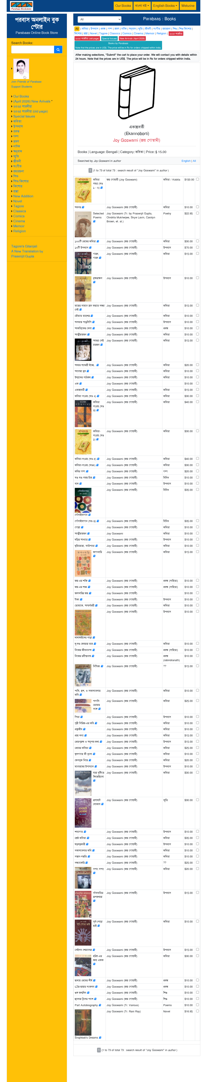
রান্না (16, 191)
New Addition (23, 196)
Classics (19, 211)
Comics (19, 216)
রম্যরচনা (18, 171)
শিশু (15, 176)
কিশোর (17, 186)
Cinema (19, 221)
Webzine (188, 6)
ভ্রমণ (16, 141)
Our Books (123, 6)
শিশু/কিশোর (21, 181)
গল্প (16, 136)
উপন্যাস (18, 126)
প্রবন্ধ (16, 131)
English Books (164, 6)
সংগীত (17, 166)
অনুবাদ (17, 151)
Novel (17, 201)
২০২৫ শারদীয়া (22, 106)
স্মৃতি (16, 156)
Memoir (18, 226)
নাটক (16, 146)
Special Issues (24, 116)
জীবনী (17, 161)
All (77, 29)
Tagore (18, 206)
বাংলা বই (141, 6)
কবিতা (17, 121)
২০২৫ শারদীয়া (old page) (30, 111)
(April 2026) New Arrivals (31, 101)
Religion (19, 231)
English (186, 161)
